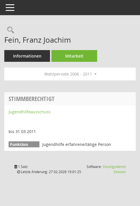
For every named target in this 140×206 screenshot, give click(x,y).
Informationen (27, 56)
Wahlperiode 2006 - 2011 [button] (70, 74)
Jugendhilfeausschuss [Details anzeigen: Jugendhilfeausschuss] (30, 111)
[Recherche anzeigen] (9, 30)
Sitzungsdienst (114, 169)
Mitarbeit (74, 56)
